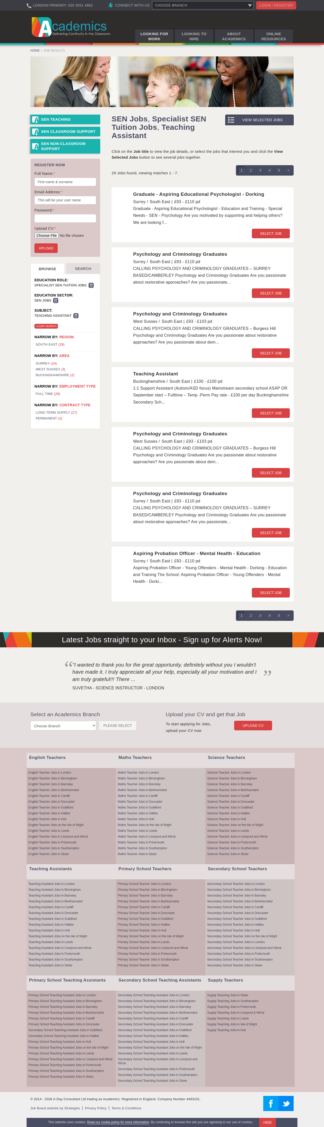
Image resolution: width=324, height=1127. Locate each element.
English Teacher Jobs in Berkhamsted (53, 790)
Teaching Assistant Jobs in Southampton (55, 959)
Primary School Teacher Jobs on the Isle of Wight (151, 936)
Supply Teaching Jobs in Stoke (227, 995)
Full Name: (44, 173)
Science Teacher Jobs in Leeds (228, 831)
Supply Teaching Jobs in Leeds (228, 1018)
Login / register (276, 5)
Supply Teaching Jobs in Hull (226, 1030)
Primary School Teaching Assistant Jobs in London (62, 995)
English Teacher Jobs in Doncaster (51, 801)
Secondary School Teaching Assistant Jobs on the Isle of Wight (160, 1047)
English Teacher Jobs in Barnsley (50, 784)
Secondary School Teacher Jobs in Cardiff (235, 907)
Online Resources (273, 36)
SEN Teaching (56, 119)
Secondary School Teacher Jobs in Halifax (235, 924)
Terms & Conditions (126, 1108)
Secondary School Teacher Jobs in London (236, 884)
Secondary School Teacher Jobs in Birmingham (239, 889)
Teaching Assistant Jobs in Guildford (52, 919)
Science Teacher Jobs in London (229, 772)
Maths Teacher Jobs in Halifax (138, 813)
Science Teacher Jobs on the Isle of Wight (235, 825)
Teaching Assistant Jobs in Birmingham (54, 889)
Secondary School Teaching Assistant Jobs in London (153, 995)
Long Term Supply (56, 412)
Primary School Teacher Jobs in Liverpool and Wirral (153, 948)
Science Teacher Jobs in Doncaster (230, 801)
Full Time (48, 394)
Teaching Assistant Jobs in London (51, 884)
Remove (91, 285)
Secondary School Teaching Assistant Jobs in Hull (151, 1042)
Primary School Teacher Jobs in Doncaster (146, 913)
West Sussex (51, 369)
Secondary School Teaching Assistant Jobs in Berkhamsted (157, 1012)
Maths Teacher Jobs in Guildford (139, 807)
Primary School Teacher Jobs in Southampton (148, 959)
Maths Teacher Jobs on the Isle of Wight (144, 825)
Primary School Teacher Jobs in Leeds (143, 942)
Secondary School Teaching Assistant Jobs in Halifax (63, 1036)
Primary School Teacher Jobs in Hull (142, 930)
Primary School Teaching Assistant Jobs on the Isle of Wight (68, 1047)
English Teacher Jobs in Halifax (49, 813)
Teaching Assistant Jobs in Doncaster (53, 913)
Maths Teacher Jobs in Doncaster (140, 801)
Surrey (46, 363)
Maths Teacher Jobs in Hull (136, 819)
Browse (47, 269)
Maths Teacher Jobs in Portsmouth (141, 842)
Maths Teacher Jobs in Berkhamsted (142, 790)
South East (50, 344)
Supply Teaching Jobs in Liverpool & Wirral (235, 1012)
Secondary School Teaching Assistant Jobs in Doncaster (155, 1024)
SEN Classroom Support (68, 131)
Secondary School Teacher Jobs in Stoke (234, 965)
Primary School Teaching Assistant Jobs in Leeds (61, 1053)
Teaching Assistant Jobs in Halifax (51, 924)
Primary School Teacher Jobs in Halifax (144, 924)
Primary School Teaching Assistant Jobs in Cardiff (61, 1018)
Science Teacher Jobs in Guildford (230, 807)
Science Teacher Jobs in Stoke (227, 854)
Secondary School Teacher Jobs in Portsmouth (238, 953)
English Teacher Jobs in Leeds (48, 831)
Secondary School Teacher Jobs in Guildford (237, 919)
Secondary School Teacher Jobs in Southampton (240, 959)
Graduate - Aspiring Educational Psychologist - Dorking (198, 194)
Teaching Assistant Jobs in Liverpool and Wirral (59, 948)
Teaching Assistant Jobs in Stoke (50, 965)
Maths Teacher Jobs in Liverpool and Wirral (146, 836)
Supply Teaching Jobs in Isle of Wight (232, 1024)
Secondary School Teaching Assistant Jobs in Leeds (153, 1053)
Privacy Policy (96, 1108)
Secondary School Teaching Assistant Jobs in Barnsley (154, 1007)
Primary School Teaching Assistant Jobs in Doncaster (63, 1024)
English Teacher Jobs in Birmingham (52, 778)
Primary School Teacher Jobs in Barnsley (145, 895)
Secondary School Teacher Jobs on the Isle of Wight (242, 936)
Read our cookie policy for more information (118, 1122)
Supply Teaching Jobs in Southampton (232, 1001)
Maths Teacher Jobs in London (138, 772)
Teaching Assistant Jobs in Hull (49, 930)
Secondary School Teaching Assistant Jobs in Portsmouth (156, 1069)
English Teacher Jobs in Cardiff (49, 796)
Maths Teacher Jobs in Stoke (137, 854)
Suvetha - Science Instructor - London (118, 688)
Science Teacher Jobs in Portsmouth (231, 842)
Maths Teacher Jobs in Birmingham (141, 778)
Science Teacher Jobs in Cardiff (228, 796)
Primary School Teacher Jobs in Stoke (143, 965)
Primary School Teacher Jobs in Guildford (145, 919)
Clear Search (46, 326)
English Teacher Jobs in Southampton (53, 848)
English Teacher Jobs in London (49, 772)
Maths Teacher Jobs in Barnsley (139, 784)
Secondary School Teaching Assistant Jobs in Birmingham (156, 1001)
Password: (44, 210)
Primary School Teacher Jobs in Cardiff (144, 907)
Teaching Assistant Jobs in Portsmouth (54, 953)
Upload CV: (45, 228)
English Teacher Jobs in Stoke (48, 854)
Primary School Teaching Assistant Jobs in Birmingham (65, 1001)
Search (83, 268)
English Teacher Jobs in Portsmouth (52, 842)
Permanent (49, 418)
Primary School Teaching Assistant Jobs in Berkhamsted (66, 1012)
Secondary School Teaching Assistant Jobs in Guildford (65, 1030)
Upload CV (253, 726)
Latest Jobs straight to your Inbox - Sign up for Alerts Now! (162, 639)
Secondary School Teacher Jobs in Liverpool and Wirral (244, 948)
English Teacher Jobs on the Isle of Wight (56, 825)
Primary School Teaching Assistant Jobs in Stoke (60, 1076)
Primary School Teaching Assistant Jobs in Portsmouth (64, 1065)
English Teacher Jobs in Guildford (50, 807)
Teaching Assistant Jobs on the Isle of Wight (57, 936)
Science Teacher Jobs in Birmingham (232, 778)
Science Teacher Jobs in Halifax (228, 813)
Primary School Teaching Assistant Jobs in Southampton (66, 1071)
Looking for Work (154, 36)
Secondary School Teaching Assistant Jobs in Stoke (152, 1080)
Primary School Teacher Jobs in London (144, 884)
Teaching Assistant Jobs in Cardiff (50, 907)
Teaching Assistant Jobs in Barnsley (52, 895)
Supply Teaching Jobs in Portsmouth (231, 1007)
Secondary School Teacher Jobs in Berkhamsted (239, 901)
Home (35, 50)
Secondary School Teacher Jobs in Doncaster (237, 913)
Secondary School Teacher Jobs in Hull (233, 930)
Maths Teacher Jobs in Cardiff (137, 796)
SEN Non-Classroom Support (63, 146)
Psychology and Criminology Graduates (180, 254)
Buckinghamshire (55, 375)
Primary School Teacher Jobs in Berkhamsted (148, 901)
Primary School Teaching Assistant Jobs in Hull (59, 1042)
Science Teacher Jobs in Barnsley (229, 784)
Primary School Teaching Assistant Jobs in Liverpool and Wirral (70, 1059)
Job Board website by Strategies (55, 1108)
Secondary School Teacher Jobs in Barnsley (236, 895)
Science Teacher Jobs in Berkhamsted (232, 790)
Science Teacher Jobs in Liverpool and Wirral (237, 836)
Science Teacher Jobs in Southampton (233, 848)
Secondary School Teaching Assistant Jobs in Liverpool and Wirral (157, 1061)
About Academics (234, 36)
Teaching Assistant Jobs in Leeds (50, 942)
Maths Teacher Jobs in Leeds (137, 831)
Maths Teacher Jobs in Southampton (142, 848)
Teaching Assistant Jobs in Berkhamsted (55, 901)
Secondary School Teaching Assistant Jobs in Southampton (157, 1075)
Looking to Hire (194, 36)
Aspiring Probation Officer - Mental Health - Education (196, 553)
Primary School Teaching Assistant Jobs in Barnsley (62, 1007)
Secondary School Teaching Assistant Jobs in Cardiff (153, 1018)
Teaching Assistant (155, 373)
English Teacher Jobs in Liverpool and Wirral (58, 836)
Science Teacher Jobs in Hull (226, 819)
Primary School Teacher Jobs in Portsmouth (147, 953)
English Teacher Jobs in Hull (47, 819)
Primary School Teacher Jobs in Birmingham (147, 889)
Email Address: (48, 192)
